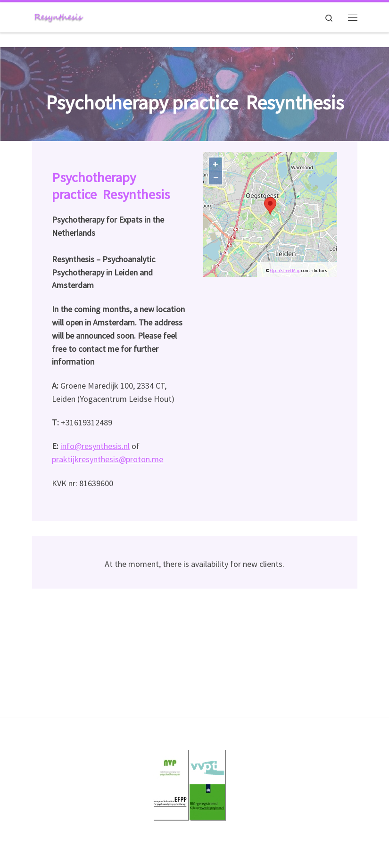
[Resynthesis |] (58, 16)
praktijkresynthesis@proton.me (107, 459)
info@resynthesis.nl (95, 445)
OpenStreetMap (285, 270)
